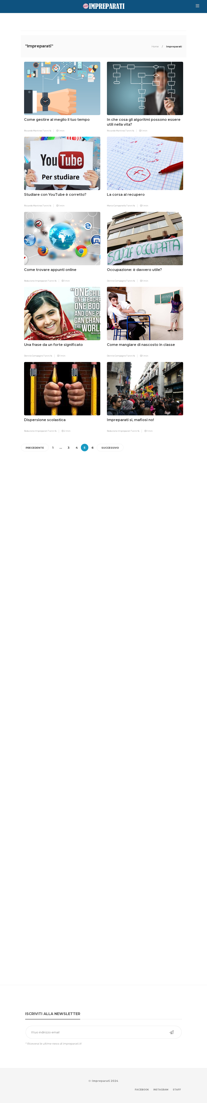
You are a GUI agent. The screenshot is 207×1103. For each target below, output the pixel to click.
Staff (177, 1089)
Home (155, 46)
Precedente (35, 447)
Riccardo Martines (33, 130)
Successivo (110, 447)
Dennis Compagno (116, 281)
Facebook (142, 1089)
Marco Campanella (116, 205)
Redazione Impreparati (36, 281)
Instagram (160, 1089)
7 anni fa (47, 130)
